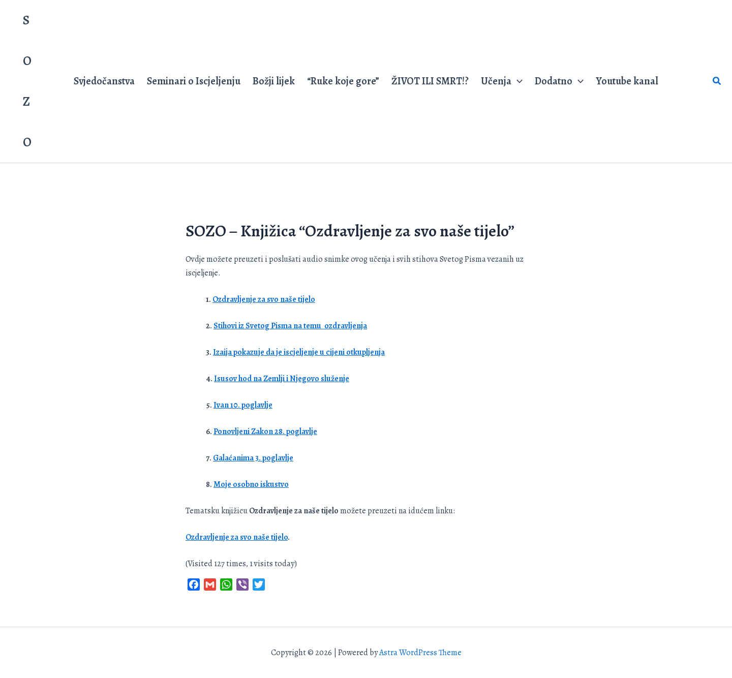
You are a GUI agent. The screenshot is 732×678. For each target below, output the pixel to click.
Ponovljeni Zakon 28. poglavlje (265, 431)
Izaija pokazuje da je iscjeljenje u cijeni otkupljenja (299, 352)
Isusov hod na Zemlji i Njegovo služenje (281, 378)
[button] (717, 81)
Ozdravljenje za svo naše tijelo (263, 299)
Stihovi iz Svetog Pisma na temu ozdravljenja (290, 325)
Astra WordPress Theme (420, 652)
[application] (517, 81)
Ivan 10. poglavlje (243, 405)
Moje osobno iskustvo (251, 484)
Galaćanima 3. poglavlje (253, 458)
